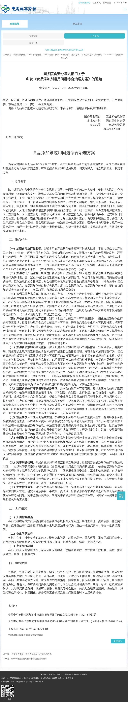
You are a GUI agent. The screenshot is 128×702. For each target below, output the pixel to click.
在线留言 (107, 2)
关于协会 (44, 674)
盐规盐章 (33, 36)
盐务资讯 (33, 42)
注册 (125, 3)
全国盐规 (14, 24)
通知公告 (52, 674)
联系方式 (97, 2)
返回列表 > (118, 641)
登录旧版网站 (84, 2)
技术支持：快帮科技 (65, 678)
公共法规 (95, 36)
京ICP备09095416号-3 (34, 682)
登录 (118, 3)
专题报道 (68, 674)
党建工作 (60, 674)
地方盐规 (77, 24)
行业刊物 (75, 674)
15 (53, 614)
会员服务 (83, 674)
